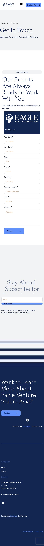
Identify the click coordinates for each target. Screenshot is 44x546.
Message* (8, 207)
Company (7, 177)
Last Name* (8, 147)
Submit (14, 231)
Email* (6, 157)
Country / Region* (11, 187)
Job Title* (8, 197)
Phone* (7, 167)
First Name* (8, 137)
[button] (21, 4)
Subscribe (22, 304)
